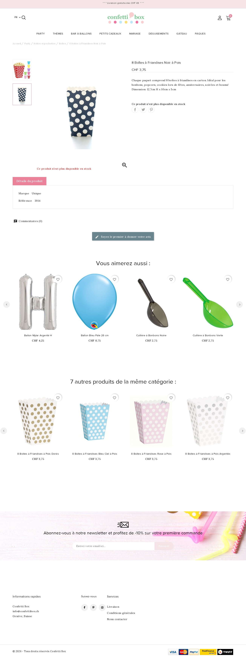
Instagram (102, 607)
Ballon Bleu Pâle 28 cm (94, 335)
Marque (23, 193)
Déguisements (160, 33)
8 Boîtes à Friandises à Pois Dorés (38, 454)
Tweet (143, 109)
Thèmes (59, 33)
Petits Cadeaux (111, 33)
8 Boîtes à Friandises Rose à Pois (151, 454)
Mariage (136, 33)
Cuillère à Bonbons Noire (151, 335)
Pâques (201, 33)
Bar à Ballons (82, 33)
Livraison (113, 606)
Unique (36, 193)
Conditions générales (121, 613)
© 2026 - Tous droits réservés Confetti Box (39, 651)
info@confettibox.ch (26, 611)
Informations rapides (27, 596)
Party (41, 33)
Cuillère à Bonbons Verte (208, 335)
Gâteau (182, 33)
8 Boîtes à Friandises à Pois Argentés (207, 454)
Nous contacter (117, 619)
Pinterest (151, 109)
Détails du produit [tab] (29, 181)
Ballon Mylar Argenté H (38, 335)
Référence (25, 200)
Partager (135, 109)
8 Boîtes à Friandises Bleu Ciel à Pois (94, 454)
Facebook (84, 607)
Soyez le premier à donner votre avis (123, 237)
